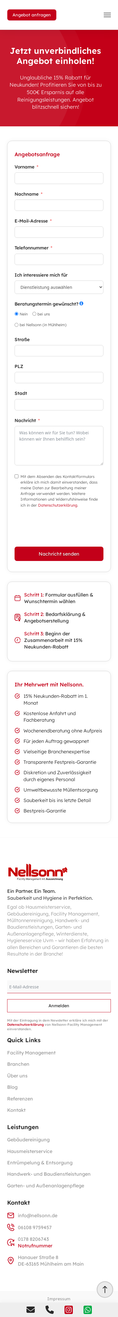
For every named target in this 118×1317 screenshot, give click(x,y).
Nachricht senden (59, 554)
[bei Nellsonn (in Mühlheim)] (16, 325)
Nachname (27, 194)
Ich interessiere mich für (41, 275)
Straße (22, 339)
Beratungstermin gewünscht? (46, 304)
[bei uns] (34, 314)
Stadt (21, 393)
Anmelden (58, 1005)
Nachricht (25, 420)
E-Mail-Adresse (31, 221)
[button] (107, 15)
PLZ (19, 366)
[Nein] (16, 314)
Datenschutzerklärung (57, 505)
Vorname (24, 167)
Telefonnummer (31, 248)
